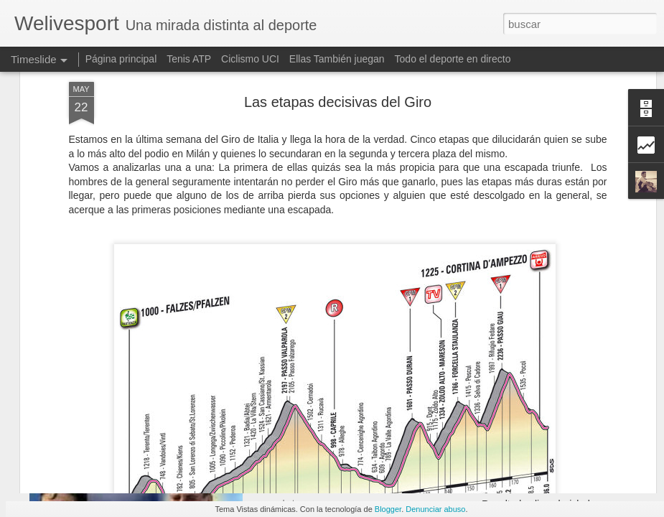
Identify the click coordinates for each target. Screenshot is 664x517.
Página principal (121, 59)
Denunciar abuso (435, 509)
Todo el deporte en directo (453, 59)
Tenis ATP (189, 59)
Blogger (388, 509)
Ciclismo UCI (250, 59)
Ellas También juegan (337, 59)
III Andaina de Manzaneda (540, 479)
